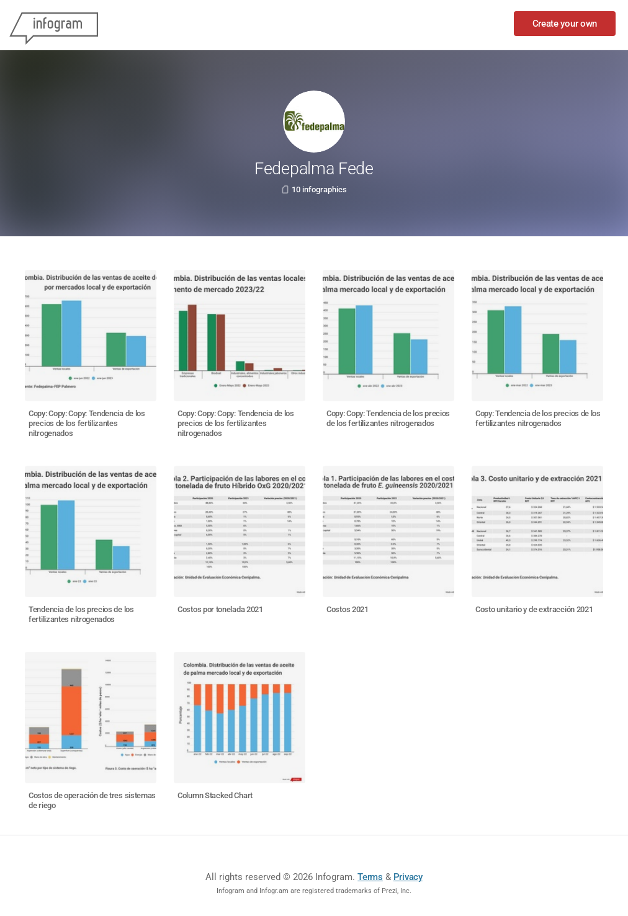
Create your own (565, 23)
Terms (370, 877)
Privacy (408, 877)
